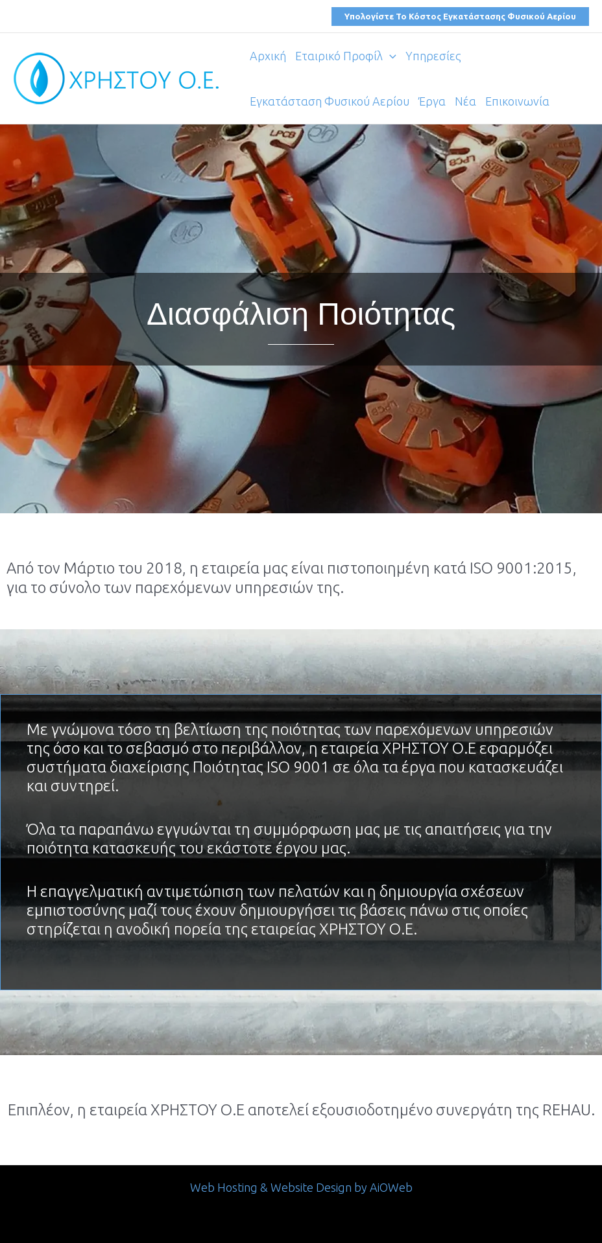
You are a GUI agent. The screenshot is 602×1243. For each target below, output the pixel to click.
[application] (389, 55)
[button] (460, 16)
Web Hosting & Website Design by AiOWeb (301, 1187)
